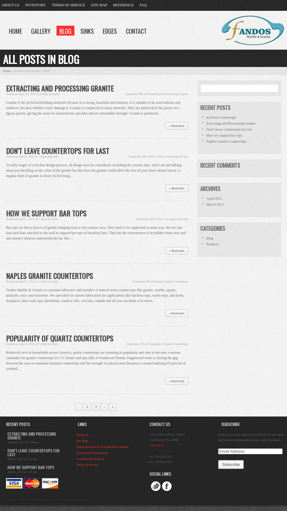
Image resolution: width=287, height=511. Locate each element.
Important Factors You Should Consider (102, 447)
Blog (65, 31)
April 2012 (214, 198)
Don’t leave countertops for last (57, 150)
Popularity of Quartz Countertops (59, 338)
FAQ (143, 5)
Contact (136, 31)
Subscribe (230, 424)
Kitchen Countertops (221, 117)
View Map (156, 445)
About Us (10, 5)
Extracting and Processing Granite (60, 88)
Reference (123, 5)
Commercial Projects (90, 458)
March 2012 (215, 204)
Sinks (87, 31)
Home (15, 31)
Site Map (99, 5)
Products (212, 244)
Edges (110, 31)
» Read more (176, 125)
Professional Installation (92, 452)
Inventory (35, 5)
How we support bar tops (46, 213)
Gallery (41, 31)
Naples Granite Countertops (49, 275)
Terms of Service (68, 5)
